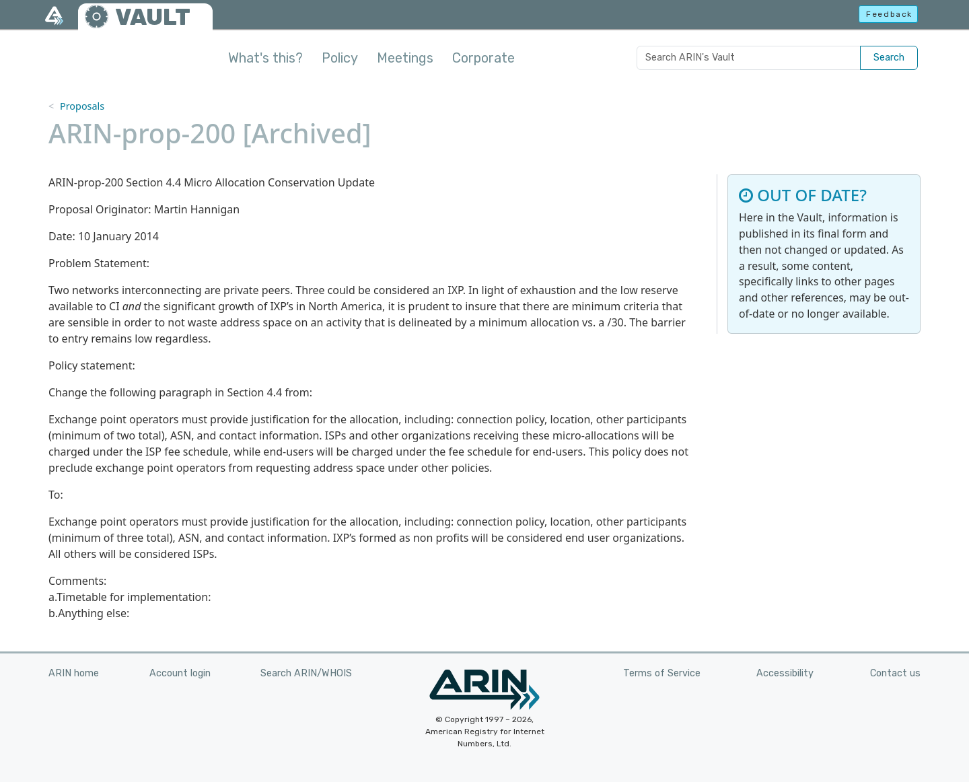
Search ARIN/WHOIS (306, 673)
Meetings (405, 58)
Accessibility (785, 673)
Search (888, 57)
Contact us (895, 673)
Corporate (483, 58)
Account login (180, 673)
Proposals (82, 106)
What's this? (265, 58)
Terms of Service (662, 673)
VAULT (152, 17)
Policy (340, 58)
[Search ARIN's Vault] (749, 58)
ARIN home (73, 673)
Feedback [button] (889, 14)
